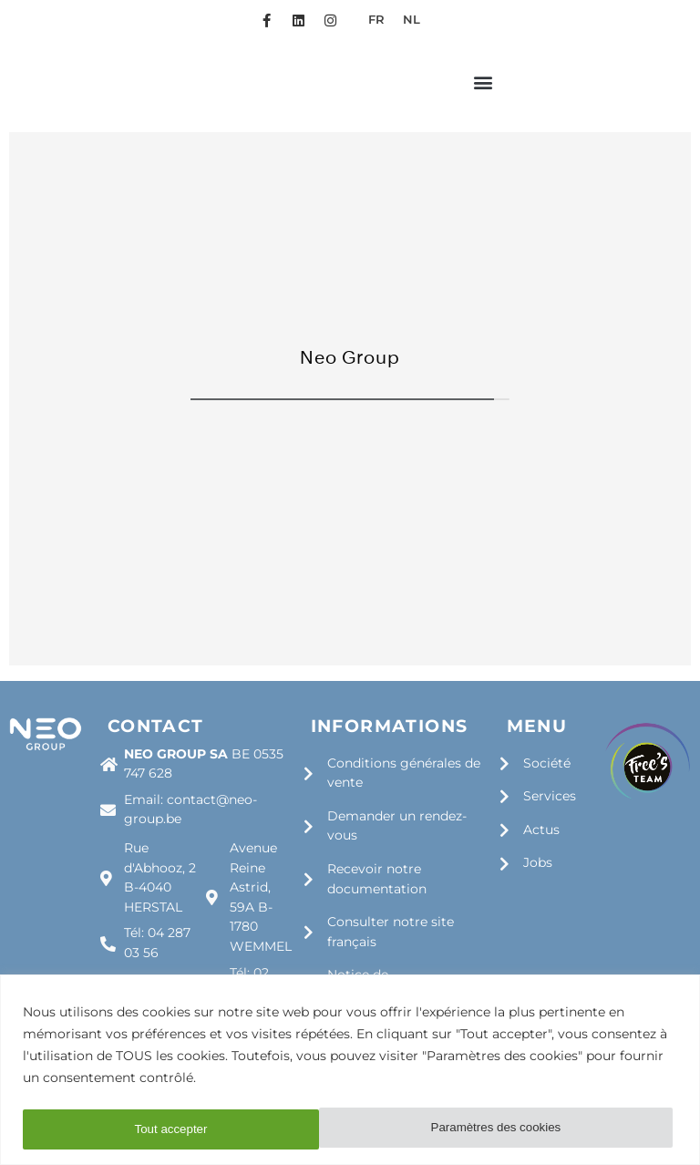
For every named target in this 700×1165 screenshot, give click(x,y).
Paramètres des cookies (199, 1129)
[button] (483, 97)
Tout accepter (530, 1129)
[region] (350, 1070)
